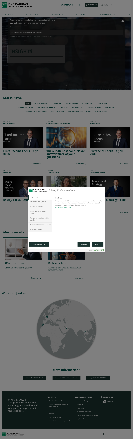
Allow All (97, 244)
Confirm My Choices (39, 244)
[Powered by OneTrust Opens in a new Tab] (96, 250)
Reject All (84, 244)
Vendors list (67, 207)
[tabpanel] (79, 203)
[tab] (40, 197)
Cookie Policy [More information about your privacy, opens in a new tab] (59, 207)
